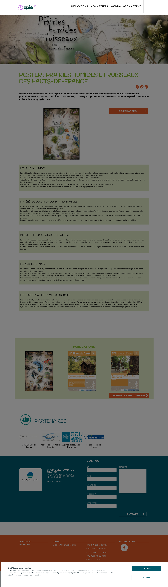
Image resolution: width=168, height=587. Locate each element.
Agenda (115, 6)
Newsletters (99, 6)
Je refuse (146, 578)
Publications (79, 6)
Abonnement (132, 6)
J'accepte (146, 568)
